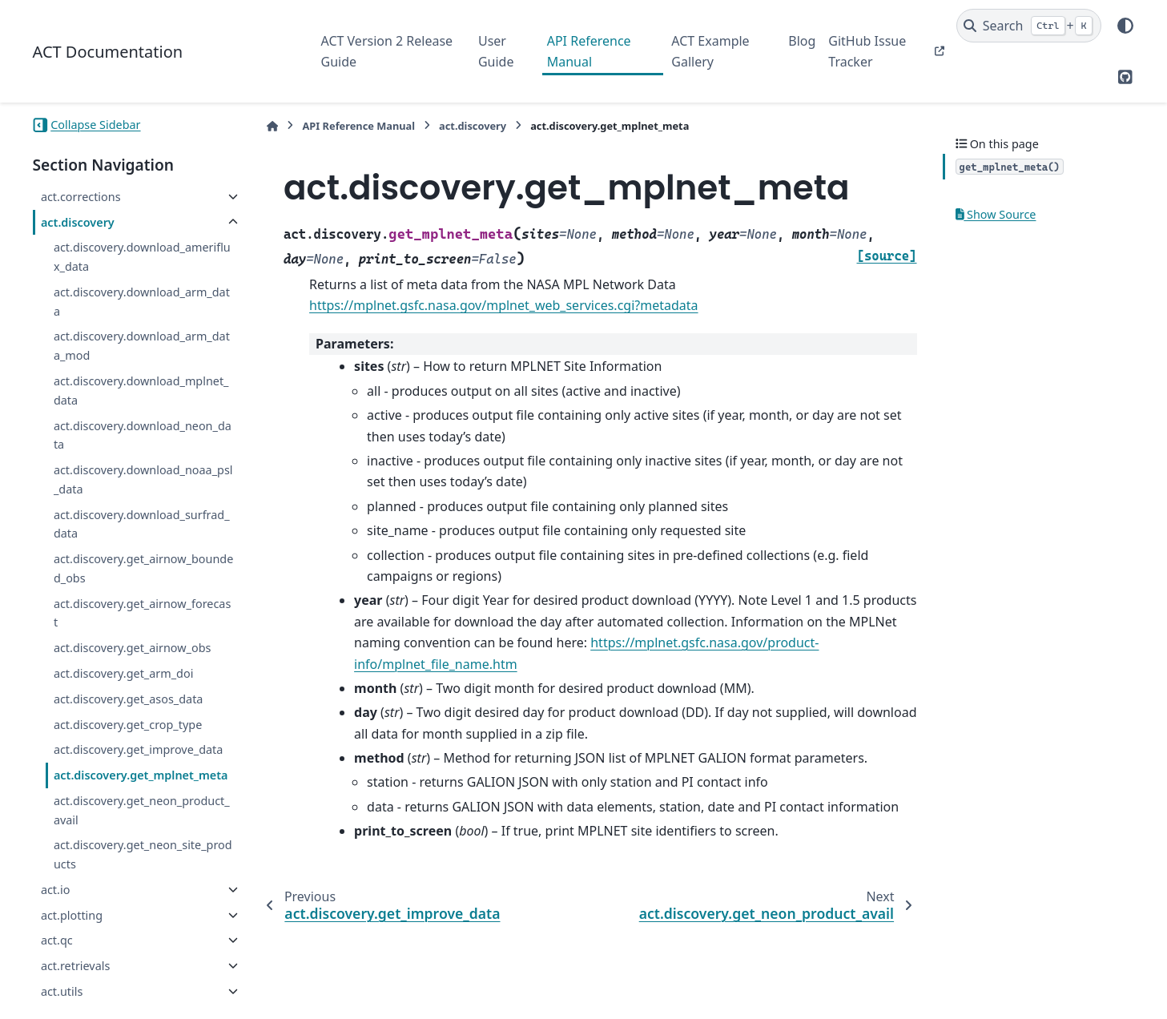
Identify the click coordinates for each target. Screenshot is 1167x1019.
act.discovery (78, 222)
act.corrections (81, 196)
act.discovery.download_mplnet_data (141, 390)
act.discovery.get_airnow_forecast (142, 613)
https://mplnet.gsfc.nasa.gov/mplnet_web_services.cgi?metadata (503, 305)
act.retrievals (75, 965)
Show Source (996, 214)
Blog (801, 41)
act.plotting (72, 915)
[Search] (1028, 25)
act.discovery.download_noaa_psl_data (143, 479)
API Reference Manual (589, 51)
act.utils (61, 991)
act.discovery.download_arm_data (142, 301)
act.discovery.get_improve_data (138, 749)
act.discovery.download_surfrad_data (142, 524)
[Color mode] (1125, 25)
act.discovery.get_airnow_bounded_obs (143, 568)
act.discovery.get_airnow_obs (132, 647)
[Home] (272, 126)
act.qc (57, 940)
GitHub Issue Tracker (867, 51)
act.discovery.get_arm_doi (124, 673)
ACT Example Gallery (710, 51)
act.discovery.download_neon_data (142, 435)
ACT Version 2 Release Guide (387, 51)
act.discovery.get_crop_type (128, 724)
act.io (55, 889)
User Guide (496, 51)
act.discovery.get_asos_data (128, 699)
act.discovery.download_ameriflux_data (142, 257)
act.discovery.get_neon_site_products (143, 854)
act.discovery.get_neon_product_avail (142, 810)
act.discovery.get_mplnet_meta (141, 775)
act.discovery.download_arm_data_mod (142, 345)
